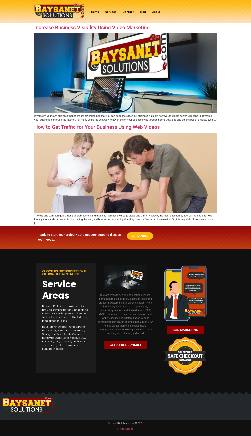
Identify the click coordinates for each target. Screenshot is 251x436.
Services (110, 12)
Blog (143, 12)
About (156, 12)
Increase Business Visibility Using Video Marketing (92, 27)
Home (95, 12)
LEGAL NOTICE (125, 429)
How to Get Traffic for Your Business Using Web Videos (97, 127)
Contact (128, 12)
